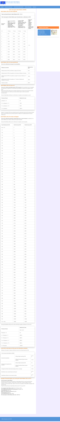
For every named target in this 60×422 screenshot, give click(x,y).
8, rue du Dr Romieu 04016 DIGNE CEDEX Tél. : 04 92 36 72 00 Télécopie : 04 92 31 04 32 (42, 32)
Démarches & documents (19, 7)
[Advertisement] (18, 404)
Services (34, 7)
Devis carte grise (28, 7)
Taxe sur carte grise (8, 7)
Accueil (2, 7)
